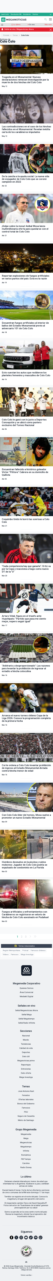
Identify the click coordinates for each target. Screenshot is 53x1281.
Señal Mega (27, 1014)
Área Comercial (26, 992)
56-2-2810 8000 (32, 1268)
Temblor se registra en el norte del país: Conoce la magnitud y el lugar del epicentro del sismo (26, 1197)
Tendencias (26, 1044)
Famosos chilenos (38, 950)
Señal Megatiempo (26, 1019)
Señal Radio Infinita (26, 1023)
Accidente (27, 14)
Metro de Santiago (26, 1120)
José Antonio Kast (26, 1091)
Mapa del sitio (27, 1270)
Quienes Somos (26, 988)
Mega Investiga (27, 954)
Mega (26, 1138)
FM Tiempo (26, 1159)
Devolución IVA (16, 14)
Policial (25, 950)
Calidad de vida (26, 1048)
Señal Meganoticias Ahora (26, 1010)
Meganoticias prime (26, 1060)
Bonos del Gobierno (25, 1103)
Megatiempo (26, 1146)
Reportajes (26, 1065)
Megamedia (26, 1134)
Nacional (26, 1035)
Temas (15, 35)
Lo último (17, 24)
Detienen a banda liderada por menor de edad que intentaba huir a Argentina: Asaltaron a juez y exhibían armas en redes (26, 1183)
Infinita (26, 1151)
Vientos (35, 14)
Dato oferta (26, 1073)
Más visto (48, 24)
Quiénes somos (45, 1268)
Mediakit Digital (26, 996)
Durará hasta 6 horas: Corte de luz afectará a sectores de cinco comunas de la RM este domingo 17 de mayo (25, 1191)
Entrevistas (26, 1069)
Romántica (26, 1155)
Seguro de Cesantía (26, 1116)
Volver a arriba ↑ (26, 1275)
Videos (6, 954)
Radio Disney (26, 1167)
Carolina (25, 1163)
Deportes (26, 1052)
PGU (26, 1112)
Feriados (26, 1095)
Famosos (14, 954)
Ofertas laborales (26, 1099)
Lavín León (5, 14)
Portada (6, 35)
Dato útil (26, 1056)
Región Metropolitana (11, 950)
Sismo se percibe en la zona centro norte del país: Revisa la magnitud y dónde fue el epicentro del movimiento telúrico (25, 1214)
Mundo (26, 1040)
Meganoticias (26, 1142)
